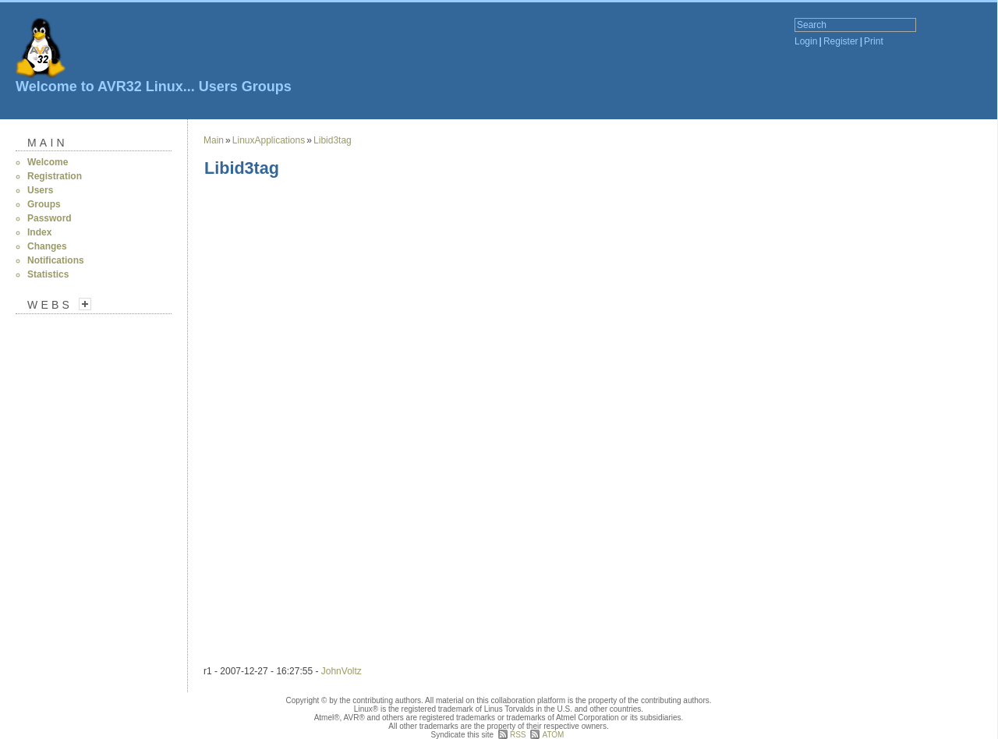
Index (39, 232)
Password (49, 218)
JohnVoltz (341, 671)
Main (47, 142)
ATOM (553, 734)
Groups (267, 86)
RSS (518, 734)
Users (218, 86)
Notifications (55, 260)
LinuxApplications (268, 140)
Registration (54, 176)
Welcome (47, 162)
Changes (47, 246)
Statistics (48, 274)
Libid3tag (332, 140)
